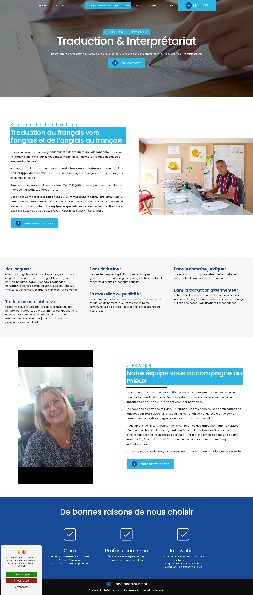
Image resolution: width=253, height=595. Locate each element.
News (139, 5)
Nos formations (67, 5)
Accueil (44, 5)
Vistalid (96, 590)
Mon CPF (200, 5)
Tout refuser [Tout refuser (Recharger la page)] (21, 580)
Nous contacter (161, 5)
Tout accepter (21, 574)
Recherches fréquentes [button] (130, 584)
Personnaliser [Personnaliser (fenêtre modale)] (21, 587)
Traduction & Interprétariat (108, 5)
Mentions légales (153, 590)
